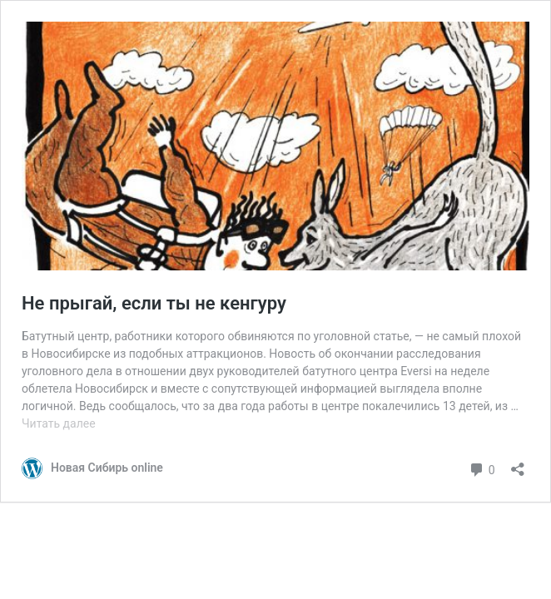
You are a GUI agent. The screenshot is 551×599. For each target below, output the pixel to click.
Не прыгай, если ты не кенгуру (154, 303)
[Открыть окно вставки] (517, 464)
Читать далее (59, 423)
